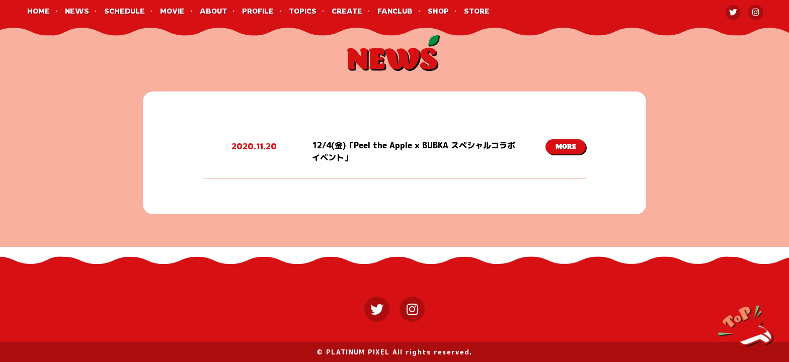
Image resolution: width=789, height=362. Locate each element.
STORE (477, 11)
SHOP (438, 11)
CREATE (347, 11)
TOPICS (303, 11)
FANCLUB (395, 11)
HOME (38, 11)
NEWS (77, 11)
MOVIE (172, 11)
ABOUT (213, 11)
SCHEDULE (124, 11)
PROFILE (258, 11)
